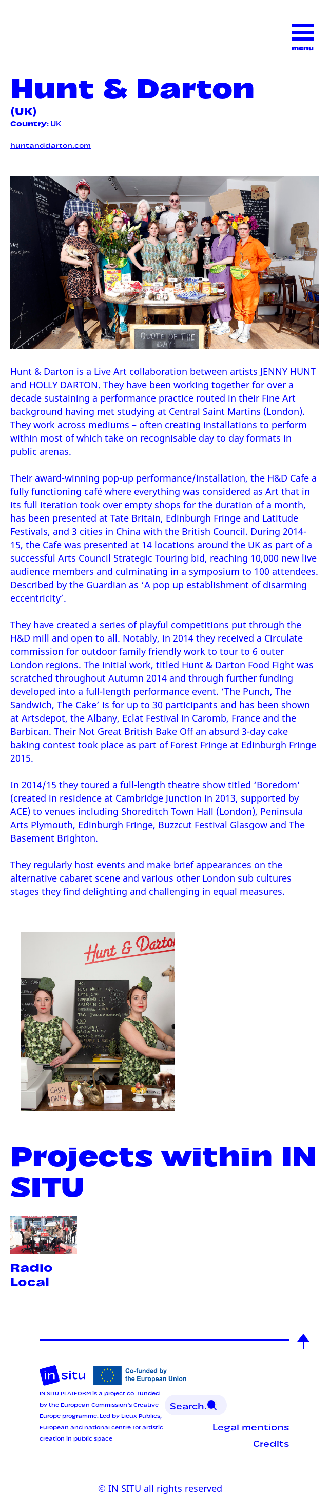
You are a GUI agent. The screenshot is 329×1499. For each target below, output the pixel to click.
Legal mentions (250, 1426)
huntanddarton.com (50, 144)
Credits (271, 1442)
